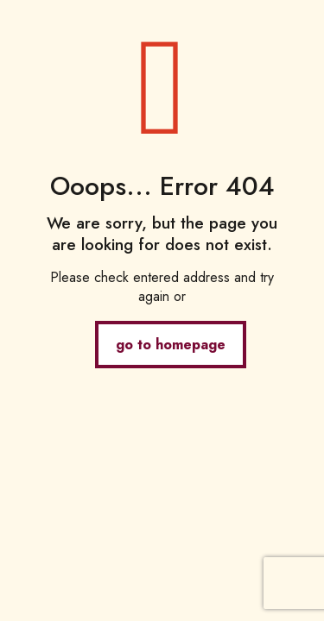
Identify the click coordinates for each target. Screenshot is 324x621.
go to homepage (171, 344)
